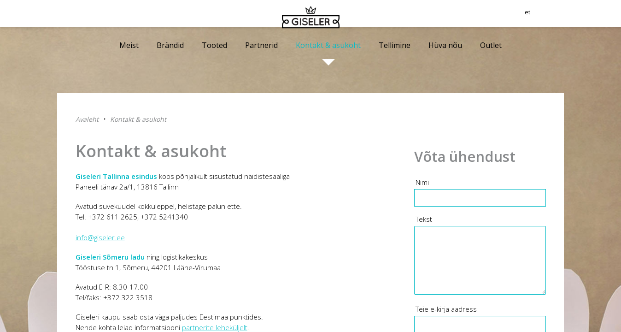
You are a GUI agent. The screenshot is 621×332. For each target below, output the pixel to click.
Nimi (422, 182)
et (560, 16)
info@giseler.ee (100, 237)
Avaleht (87, 119)
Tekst (424, 219)
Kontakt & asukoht (138, 119)
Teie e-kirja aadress (446, 309)
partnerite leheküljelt (214, 327)
